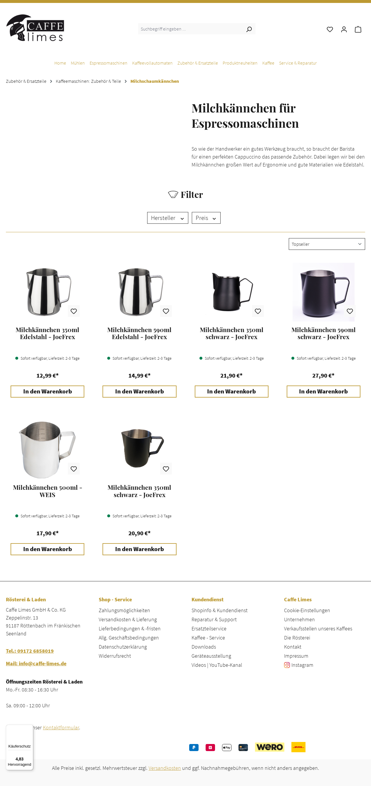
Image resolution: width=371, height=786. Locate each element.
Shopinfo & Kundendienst (220, 610)
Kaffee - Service (208, 637)
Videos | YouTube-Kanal (217, 665)
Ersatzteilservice (209, 628)
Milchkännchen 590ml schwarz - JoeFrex (323, 333)
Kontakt (292, 646)
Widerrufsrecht (115, 655)
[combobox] (190, 28)
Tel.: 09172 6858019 (30, 650)
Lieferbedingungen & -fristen (130, 628)
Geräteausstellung (211, 655)
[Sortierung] (327, 244)
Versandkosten (165, 768)
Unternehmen (299, 619)
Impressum (296, 655)
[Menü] (29, 728)
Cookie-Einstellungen (307, 610)
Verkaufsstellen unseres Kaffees (318, 628)
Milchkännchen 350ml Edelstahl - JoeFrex (47, 333)
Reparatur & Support (214, 619)
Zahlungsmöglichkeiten (124, 610)
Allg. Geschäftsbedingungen (129, 637)
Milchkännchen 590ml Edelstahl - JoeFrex (139, 333)
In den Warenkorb (47, 391)
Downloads (204, 646)
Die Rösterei (297, 637)
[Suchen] (249, 28)
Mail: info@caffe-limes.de (36, 663)
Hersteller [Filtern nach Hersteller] (168, 218)
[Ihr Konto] (344, 29)
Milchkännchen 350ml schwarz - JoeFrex (231, 333)
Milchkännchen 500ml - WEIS (47, 491)
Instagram (302, 665)
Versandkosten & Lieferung (128, 619)
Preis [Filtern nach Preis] (206, 218)
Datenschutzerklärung (123, 646)
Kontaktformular (61, 727)
